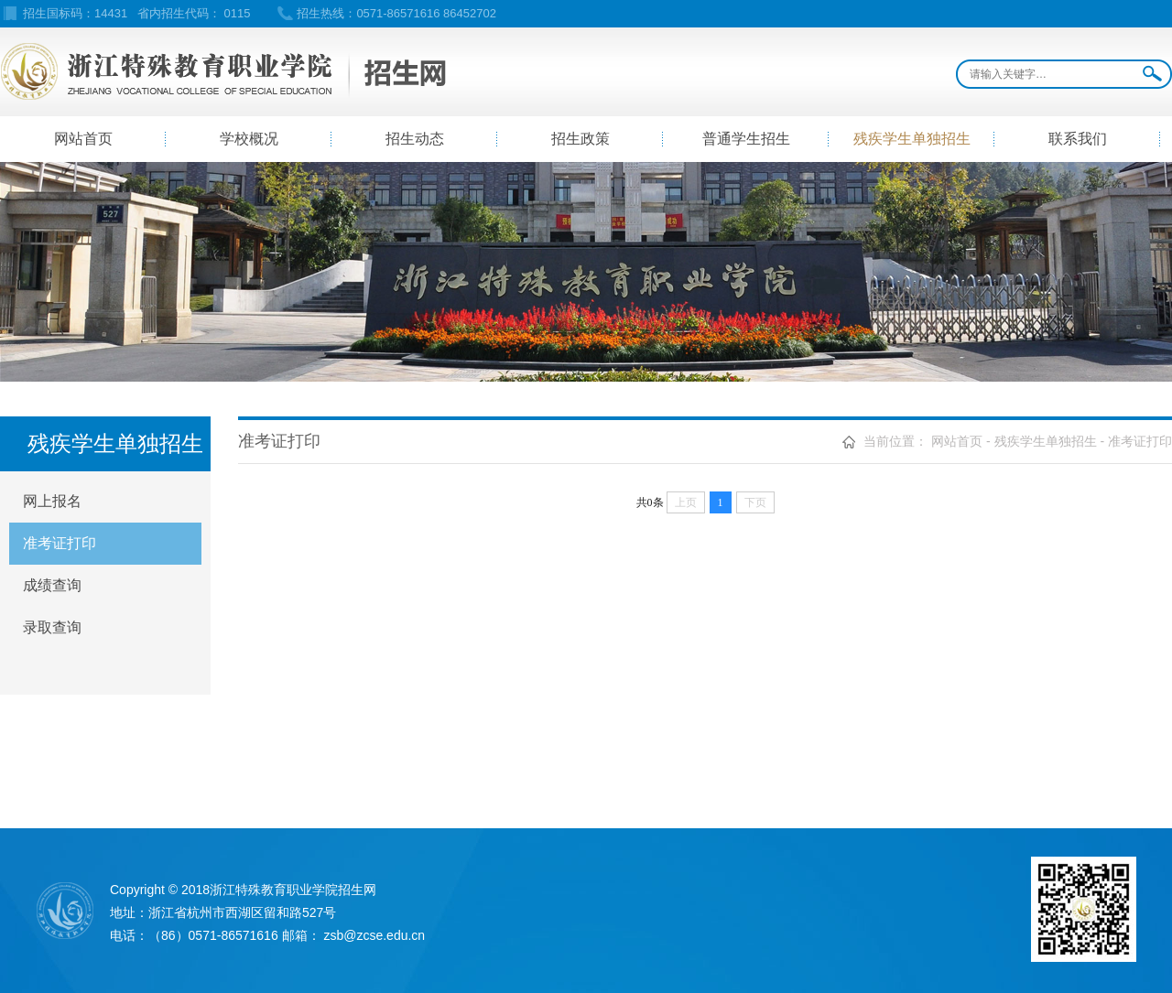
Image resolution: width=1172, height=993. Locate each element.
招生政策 (580, 138)
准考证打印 (59, 543)
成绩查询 (52, 585)
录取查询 (52, 627)
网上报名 (52, 501)
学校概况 (249, 138)
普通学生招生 (746, 138)
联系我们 (1077, 138)
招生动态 (414, 138)
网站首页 (83, 138)
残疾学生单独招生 (912, 138)
